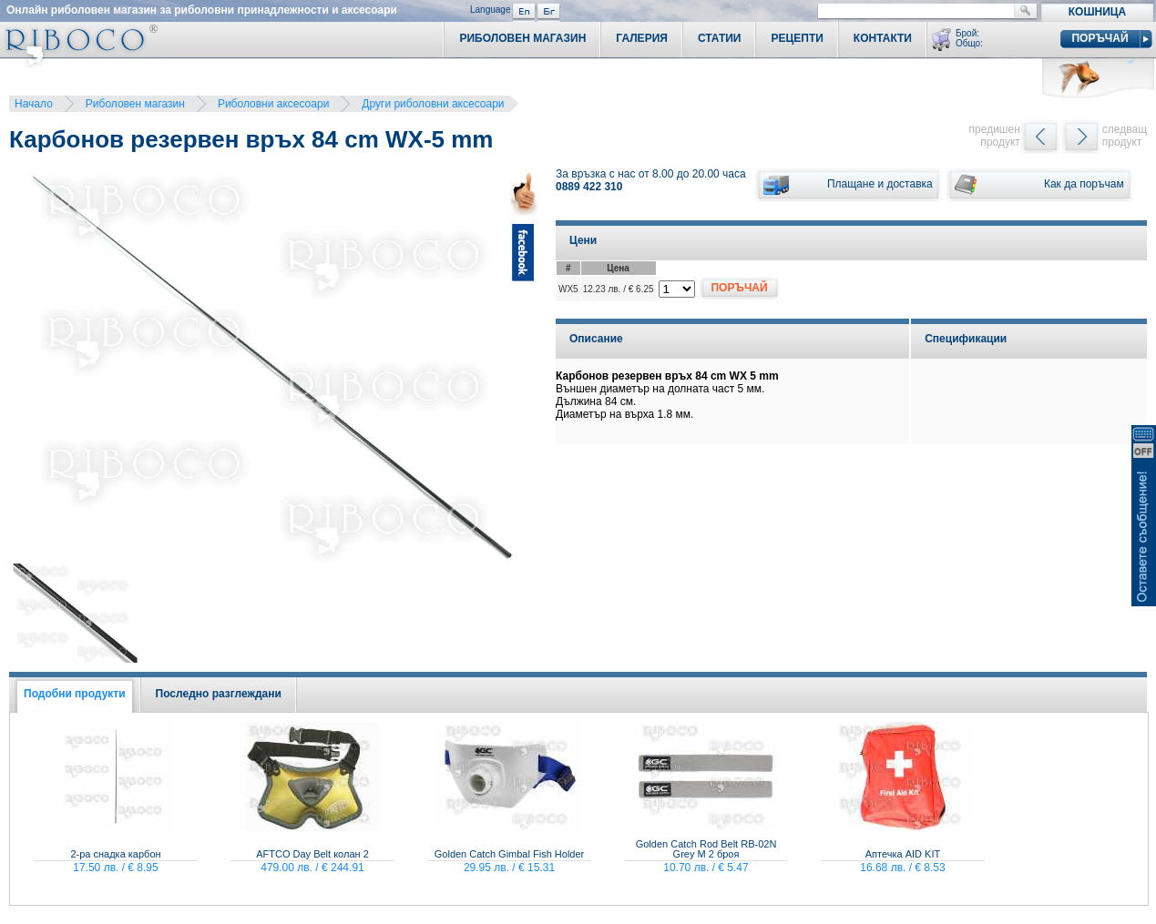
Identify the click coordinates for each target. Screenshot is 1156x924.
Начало (34, 103)
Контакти (883, 38)
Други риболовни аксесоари (433, 103)
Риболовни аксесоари (273, 103)
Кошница (1097, 11)
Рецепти (797, 38)
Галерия (642, 38)
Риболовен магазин (135, 103)
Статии (720, 38)
